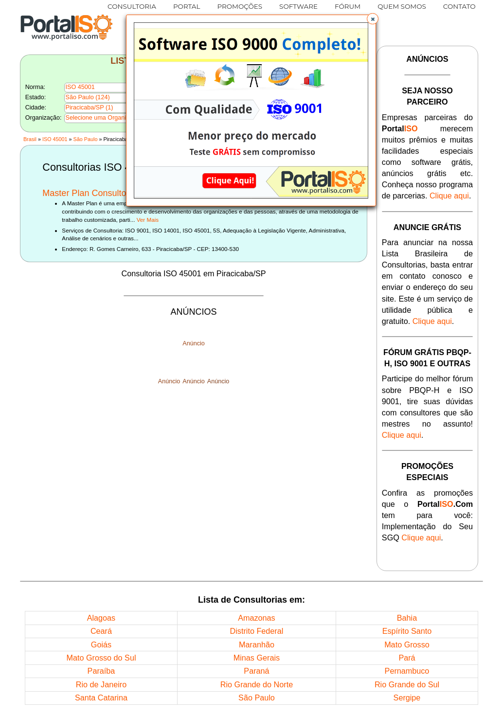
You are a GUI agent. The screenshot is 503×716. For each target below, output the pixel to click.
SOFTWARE (298, 6)
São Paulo (85, 139)
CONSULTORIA (132, 6)
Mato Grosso (407, 644)
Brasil (29, 139)
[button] (372, 19)
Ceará (101, 630)
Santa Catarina (101, 697)
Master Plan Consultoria (89, 193)
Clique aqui (449, 195)
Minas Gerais (257, 657)
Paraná (256, 670)
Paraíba (101, 670)
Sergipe (407, 697)
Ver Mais (148, 219)
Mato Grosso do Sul (101, 657)
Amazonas (256, 617)
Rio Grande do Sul (407, 684)
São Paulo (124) (88, 97)
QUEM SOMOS (401, 6)
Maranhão (256, 644)
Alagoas (101, 617)
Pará (406, 657)
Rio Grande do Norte (256, 684)
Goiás (101, 644)
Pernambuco (407, 670)
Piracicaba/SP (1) (89, 107)
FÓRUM (347, 6)
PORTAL (186, 6)
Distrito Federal (257, 630)
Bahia (407, 617)
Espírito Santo (407, 630)
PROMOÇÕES (239, 6)
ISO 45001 (55, 139)
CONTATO (459, 6)
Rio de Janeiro (101, 684)
